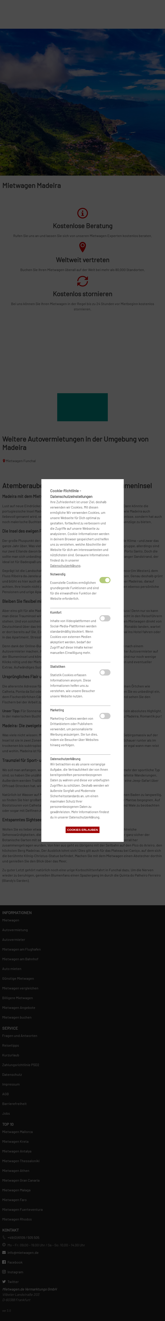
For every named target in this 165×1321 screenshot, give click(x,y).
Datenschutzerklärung (65, 565)
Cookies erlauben (82, 829)
